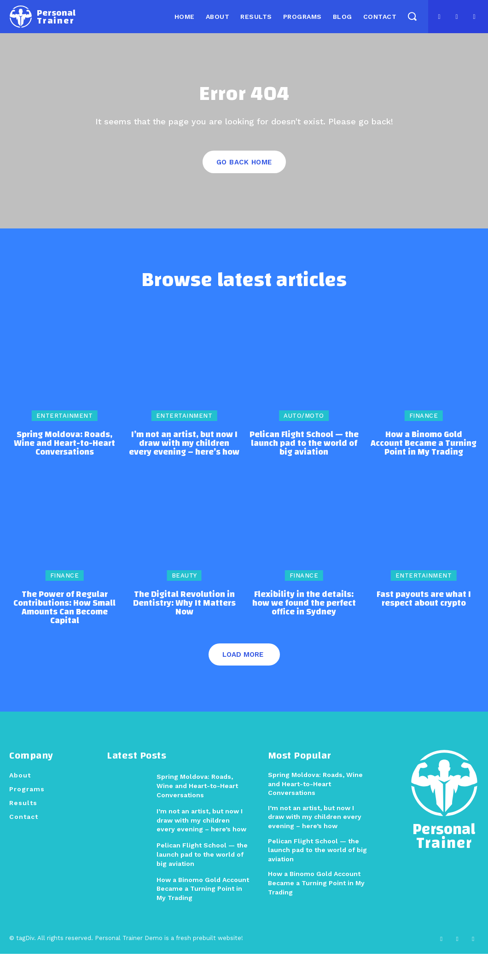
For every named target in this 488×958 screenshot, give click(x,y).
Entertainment (64, 420)
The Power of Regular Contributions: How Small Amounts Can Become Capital (64, 612)
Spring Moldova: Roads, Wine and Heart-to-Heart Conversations (64, 448)
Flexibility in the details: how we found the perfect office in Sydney (304, 608)
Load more (242, 659)
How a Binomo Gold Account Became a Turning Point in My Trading (423, 448)
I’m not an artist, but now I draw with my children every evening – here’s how (184, 448)
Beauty (184, 580)
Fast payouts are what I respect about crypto (424, 603)
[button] (412, 16)
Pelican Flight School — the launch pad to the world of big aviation (304, 448)
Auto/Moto (304, 420)
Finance (423, 420)
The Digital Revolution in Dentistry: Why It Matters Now (184, 608)
